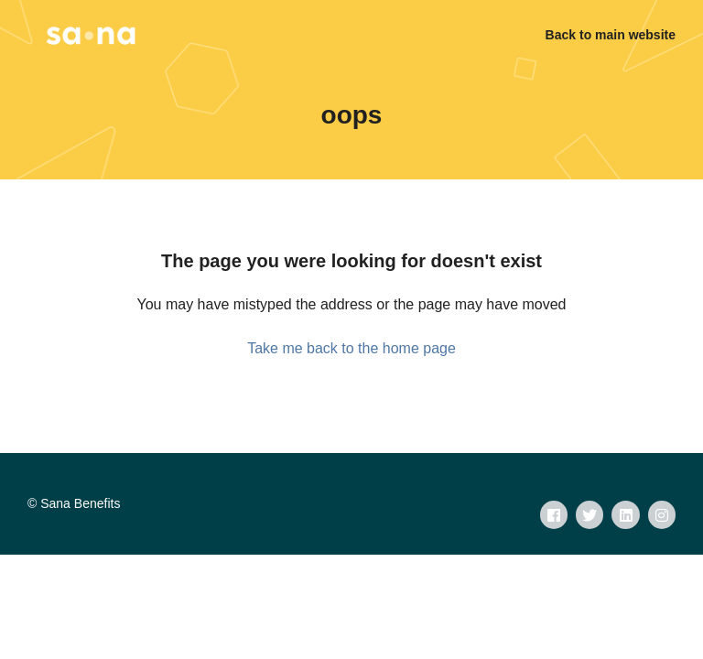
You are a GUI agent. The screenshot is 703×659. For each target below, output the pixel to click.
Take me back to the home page (351, 348)
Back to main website (611, 34)
